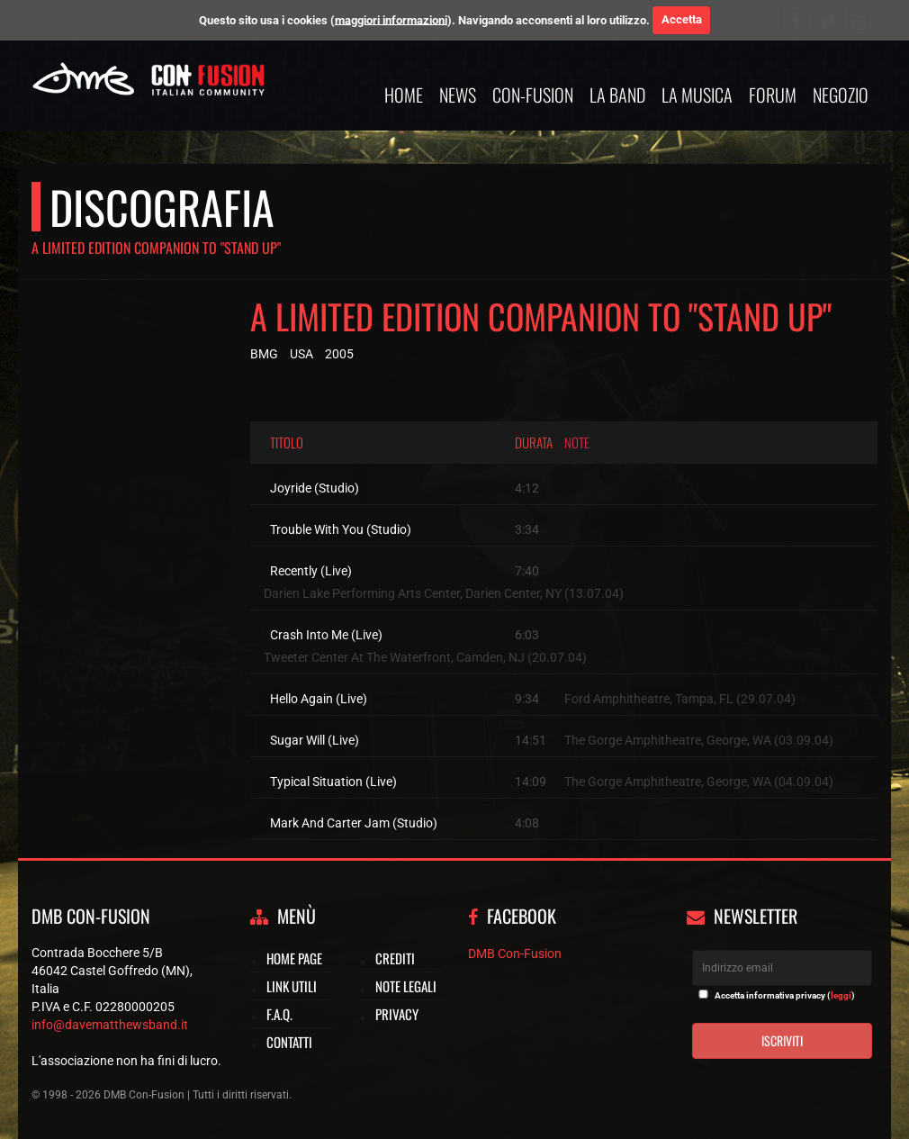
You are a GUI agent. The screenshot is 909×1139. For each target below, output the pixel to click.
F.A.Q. (279, 1014)
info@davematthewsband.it (110, 1024)
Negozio (840, 94)
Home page (294, 958)
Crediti (395, 958)
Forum (772, 94)
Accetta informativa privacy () (785, 995)
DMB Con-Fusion (515, 953)
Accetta (682, 19)
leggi (841, 995)
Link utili (291, 986)
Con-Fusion (532, 94)
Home (403, 94)
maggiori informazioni (391, 19)
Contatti (289, 1042)
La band (617, 94)
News (457, 94)
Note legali (405, 986)
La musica (697, 94)
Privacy (396, 1014)
